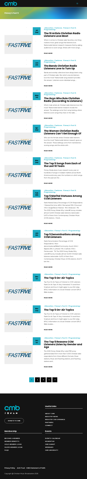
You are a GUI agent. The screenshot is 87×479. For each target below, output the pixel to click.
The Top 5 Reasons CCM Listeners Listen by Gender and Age (63, 344)
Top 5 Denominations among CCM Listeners (62, 236)
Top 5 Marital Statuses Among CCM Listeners (63, 197)
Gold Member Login (13, 444)
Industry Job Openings (55, 419)
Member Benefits (11, 441)
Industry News (51, 416)
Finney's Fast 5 (69, 28)
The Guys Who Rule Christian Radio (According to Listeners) (63, 100)
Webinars (49, 447)
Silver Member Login (13, 447)
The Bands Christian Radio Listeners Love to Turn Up (60, 67)
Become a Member (12, 438)
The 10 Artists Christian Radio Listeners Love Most (62, 35)
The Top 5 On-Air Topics (59, 278)
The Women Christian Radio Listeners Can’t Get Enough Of (62, 132)
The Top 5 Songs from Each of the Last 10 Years (62, 165)
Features (58, 28)
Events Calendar (52, 438)
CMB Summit (50, 444)
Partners (49, 422)
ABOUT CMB (50, 413)
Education (49, 28)
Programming (49, 29)
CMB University (51, 450)
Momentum (49, 441)
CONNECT (49, 425)
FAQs (6, 450)
